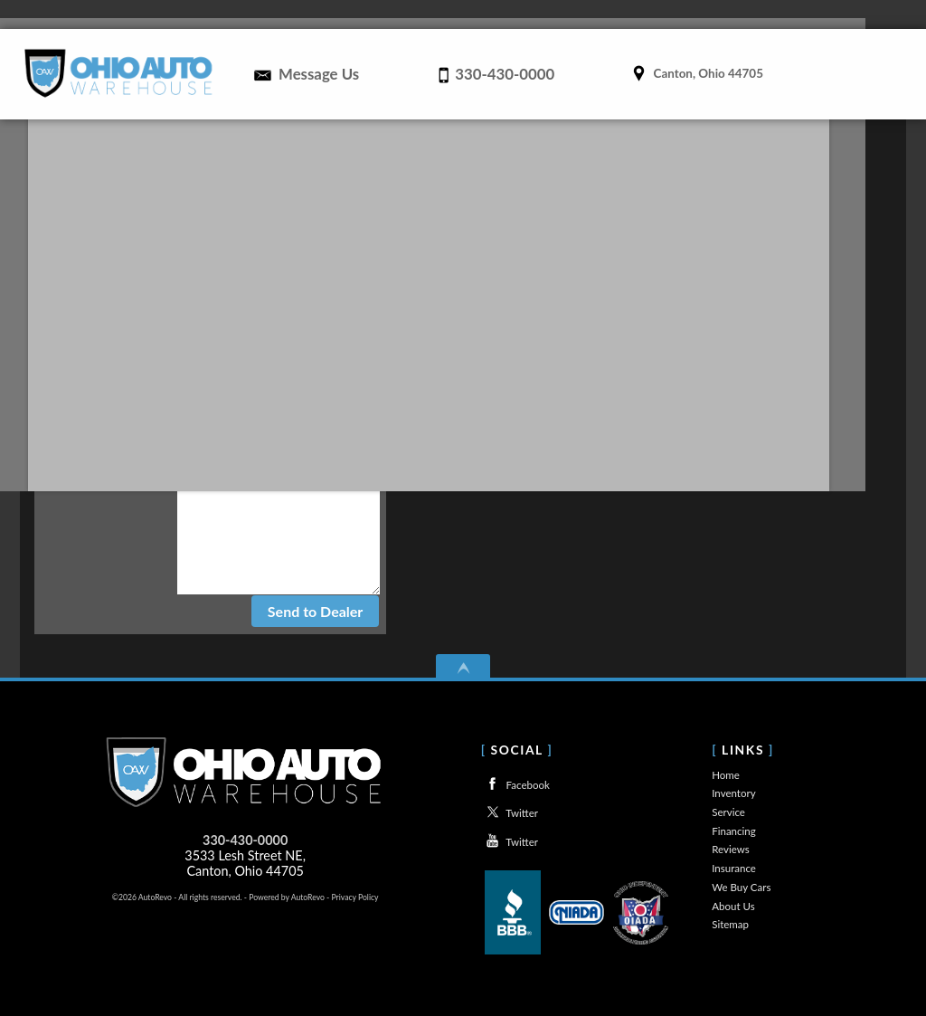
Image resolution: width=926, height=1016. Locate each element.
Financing (734, 831)
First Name (240, 333)
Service (728, 812)
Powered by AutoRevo (287, 897)
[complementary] (871, 961)
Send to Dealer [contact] (315, 611)
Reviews (638, 14)
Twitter (509, 812)
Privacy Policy (355, 897)
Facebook (515, 784)
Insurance (734, 868)
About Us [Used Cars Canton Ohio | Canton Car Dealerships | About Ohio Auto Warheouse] (856, 14)
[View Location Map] (695, 68)
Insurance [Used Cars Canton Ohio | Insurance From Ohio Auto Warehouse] (704, 14)
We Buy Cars (741, 887)
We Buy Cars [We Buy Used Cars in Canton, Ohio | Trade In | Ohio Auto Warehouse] (783, 14)
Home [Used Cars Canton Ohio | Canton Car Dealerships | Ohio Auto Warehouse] (319, 14)
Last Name (242, 361)
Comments (247, 513)
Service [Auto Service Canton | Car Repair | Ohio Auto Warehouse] (465, 14)
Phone (253, 418)
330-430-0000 (245, 840)
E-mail (254, 390)
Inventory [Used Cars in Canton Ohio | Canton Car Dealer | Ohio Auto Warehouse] (378, 14)
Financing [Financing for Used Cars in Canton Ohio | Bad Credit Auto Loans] (550, 14)
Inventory (733, 793)
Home (726, 775)
